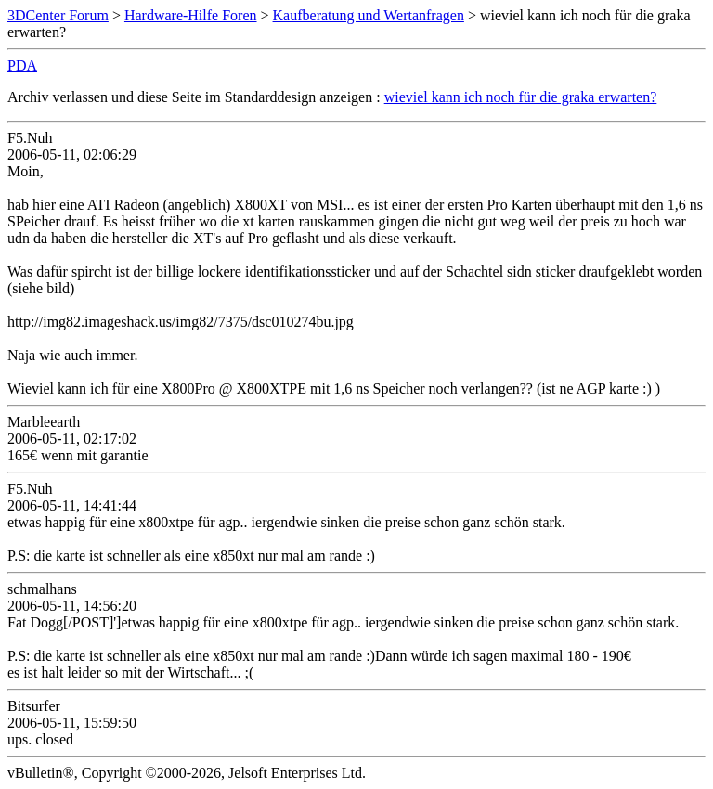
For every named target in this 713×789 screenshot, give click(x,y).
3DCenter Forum (58, 15)
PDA (22, 65)
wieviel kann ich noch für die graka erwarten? (520, 97)
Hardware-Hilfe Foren (190, 15)
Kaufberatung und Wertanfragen (368, 15)
